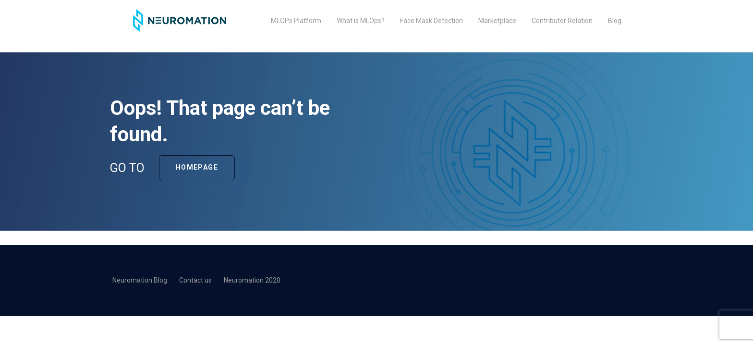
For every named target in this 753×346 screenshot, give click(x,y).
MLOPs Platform (296, 21)
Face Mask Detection (431, 21)
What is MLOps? (361, 21)
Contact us (195, 280)
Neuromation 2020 (252, 280)
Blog (614, 21)
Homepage (197, 167)
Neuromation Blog (139, 280)
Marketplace (497, 21)
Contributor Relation (562, 21)
